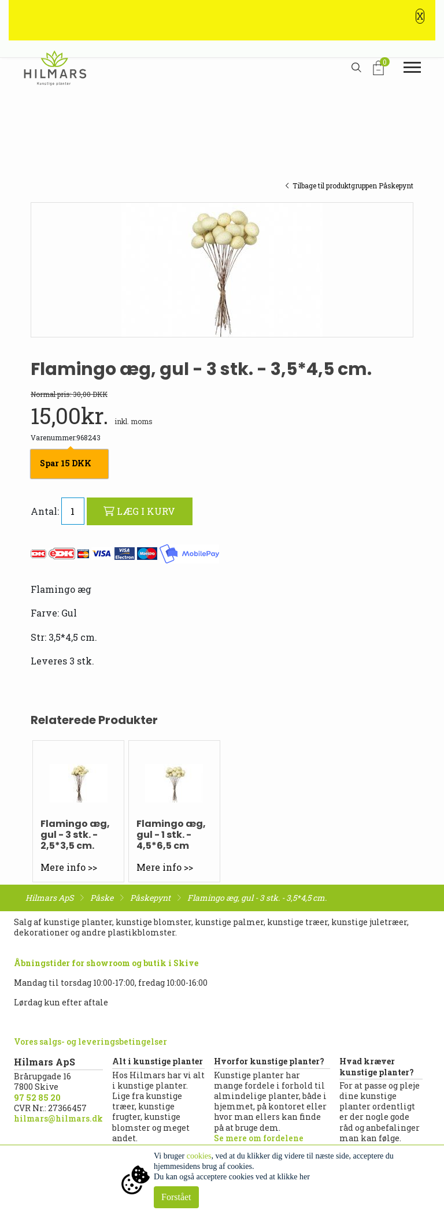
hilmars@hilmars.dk (58, 1118)
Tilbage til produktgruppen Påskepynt (349, 185)
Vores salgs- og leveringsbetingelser (90, 1041)
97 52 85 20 (37, 1097)
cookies (199, 1156)
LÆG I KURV (139, 511)
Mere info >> (68, 867)
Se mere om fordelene (259, 1138)
